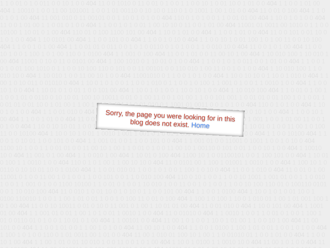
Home (200, 125)
